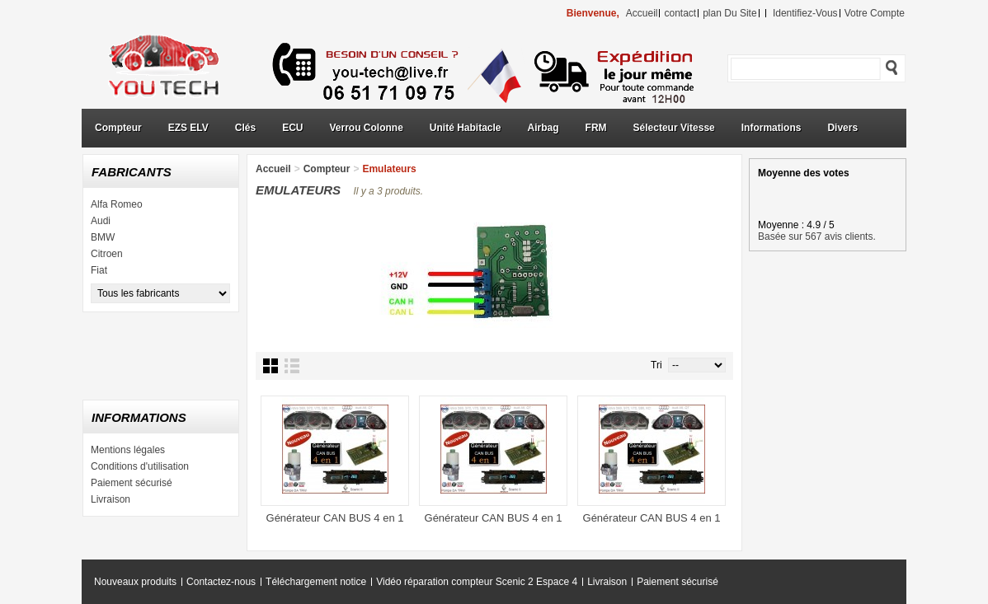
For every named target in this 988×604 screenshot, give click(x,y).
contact (680, 13)
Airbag (543, 127)
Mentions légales (128, 450)
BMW (103, 237)
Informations (771, 127)
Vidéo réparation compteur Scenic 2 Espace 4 (476, 582)
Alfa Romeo (117, 204)
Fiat (99, 270)
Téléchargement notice (316, 582)
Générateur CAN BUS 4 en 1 (335, 518)
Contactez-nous (221, 582)
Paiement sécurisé (131, 483)
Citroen (107, 254)
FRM (596, 127)
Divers (842, 127)
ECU (292, 127)
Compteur (118, 127)
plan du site (729, 13)
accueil (642, 13)
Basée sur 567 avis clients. (817, 236)
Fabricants (132, 172)
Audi (101, 221)
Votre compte (875, 13)
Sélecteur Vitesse (674, 127)
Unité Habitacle (465, 127)
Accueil (273, 169)
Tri (656, 365)
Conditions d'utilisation (140, 466)
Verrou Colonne (366, 127)
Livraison (110, 499)
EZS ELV (188, 127)
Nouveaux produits (135, 582)
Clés (245, 127)
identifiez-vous (805, 13)
